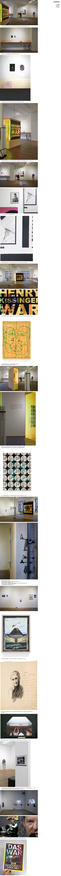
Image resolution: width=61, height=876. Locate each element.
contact (58, 6)
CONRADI (56, 2)
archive (58, 5)
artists (58, 4)
